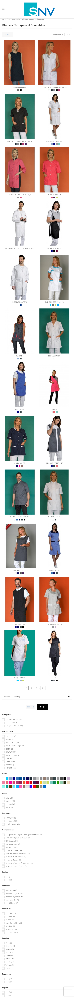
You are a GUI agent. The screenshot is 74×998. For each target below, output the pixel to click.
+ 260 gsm (10, 818)
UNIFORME (10, 768)
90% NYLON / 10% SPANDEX (17, 838)
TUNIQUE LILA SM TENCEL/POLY (54, 87)
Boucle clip (10, 913)
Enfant (9, 798)
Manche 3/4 (11, 890)
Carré (8, 943)
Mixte (9, 808)
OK (42, 707)
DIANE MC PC (54, 571)
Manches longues (14, 894)
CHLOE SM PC (19, 409)
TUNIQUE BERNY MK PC (54, 302)
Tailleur (9, 965)
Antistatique (11, 847)
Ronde (9, 962)
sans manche (12, 900)
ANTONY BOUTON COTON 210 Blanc (19, 248)
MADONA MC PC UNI (54, 141)
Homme (10, 804)
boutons (10, 917)
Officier (9, 959)
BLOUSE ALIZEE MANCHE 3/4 (19, 195)
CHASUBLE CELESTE (20, 571)
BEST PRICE (10, 736)
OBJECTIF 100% (12, 755)
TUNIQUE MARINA (20, 678)
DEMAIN (9, 739)
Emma (54, 409)
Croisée (9, 952)
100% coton (11, 841)
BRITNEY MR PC (54, 356)
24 (68, 34)
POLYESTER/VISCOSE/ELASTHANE (19, 863)
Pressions (11, 929)
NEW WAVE (10, 752)
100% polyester (12, 844)
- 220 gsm (11, 821)
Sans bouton (11, 933)
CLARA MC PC (19, 463)
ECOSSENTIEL (12, 743)
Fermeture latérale (13, 923)
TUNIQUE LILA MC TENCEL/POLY (19, 141)
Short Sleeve (11, 903)
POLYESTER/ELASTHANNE (15, 857)
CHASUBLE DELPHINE (54, 463)
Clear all (30, 707)
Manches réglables (14, 897)
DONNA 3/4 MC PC (54, 624)
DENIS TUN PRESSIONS (19, 517)
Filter (7, 34)
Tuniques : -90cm (14, 726)
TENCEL (9, 765)
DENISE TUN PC (54, 517)
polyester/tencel (13, 860)
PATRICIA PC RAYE (54, 248)
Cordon (9, 920)
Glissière (10, 926)
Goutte (9, 956)
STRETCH (10, 762)
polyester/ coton (13, 850)
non (8, 877)
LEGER (9, 749)
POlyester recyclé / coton (16, 866)
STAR (8, 758)
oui (8, 880)
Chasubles (11, 723)
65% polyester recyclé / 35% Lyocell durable (23, 835)
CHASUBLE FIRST (19, 624)
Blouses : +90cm (13, 719)
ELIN (54, 678)
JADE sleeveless (19, 87)
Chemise (10, 946)
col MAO (9, 949)
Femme (10, 801)
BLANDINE (19, 356)
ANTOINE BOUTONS (19, 302)
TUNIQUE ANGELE (54, 195)
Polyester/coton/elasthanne (17, 854)
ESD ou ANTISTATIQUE (14, 746)
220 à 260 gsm (12, 824)
